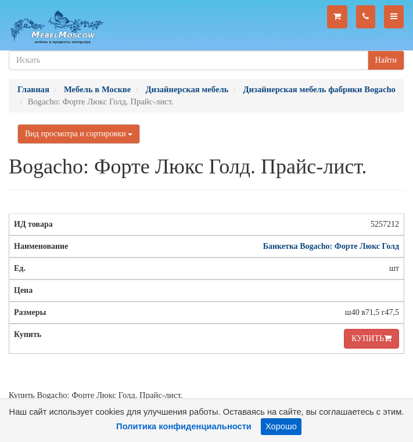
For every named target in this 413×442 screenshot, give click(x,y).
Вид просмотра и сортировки (78, 133)
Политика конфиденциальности (184, 426)
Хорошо (281, 426)
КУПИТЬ (371, 338)
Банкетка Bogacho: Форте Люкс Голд (331, 246)
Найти (386, 60)
